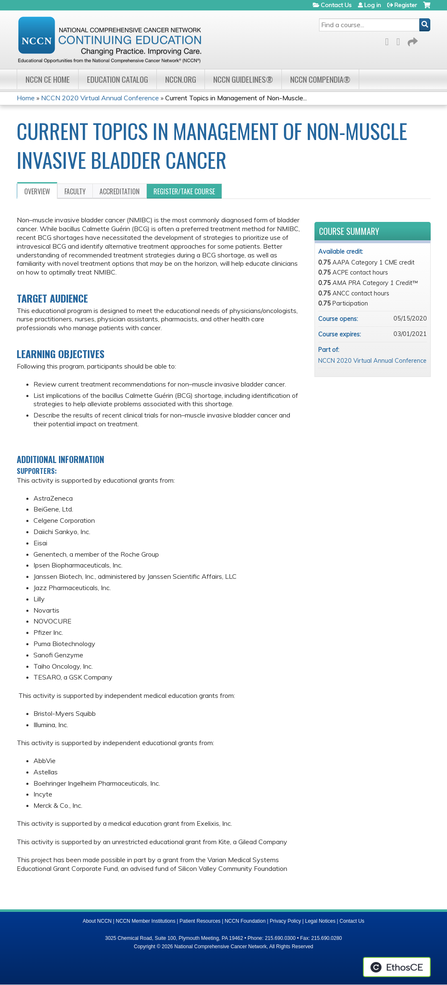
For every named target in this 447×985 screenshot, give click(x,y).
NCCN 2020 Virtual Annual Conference (100, 98)
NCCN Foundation (245, 921)
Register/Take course (184, 191)
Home (26, 98)
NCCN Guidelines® (243, 79)
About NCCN (97, 921)
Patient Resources (199, 921)
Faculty (75, 191)
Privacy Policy (285, 921)
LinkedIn (400, 40)
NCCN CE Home (48, 79)
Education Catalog (117, 79)
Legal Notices (320, 921)
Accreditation (120, 191)
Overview (37, 191)
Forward (412, 40)
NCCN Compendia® (320, 79)
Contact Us (336, 5)
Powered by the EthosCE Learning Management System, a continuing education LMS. (397, 967)
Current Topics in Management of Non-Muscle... (236, 98)
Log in (372, 5)
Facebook (389, 40)
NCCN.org (180, 79)
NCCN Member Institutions (146, 921)
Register (405, 5)
